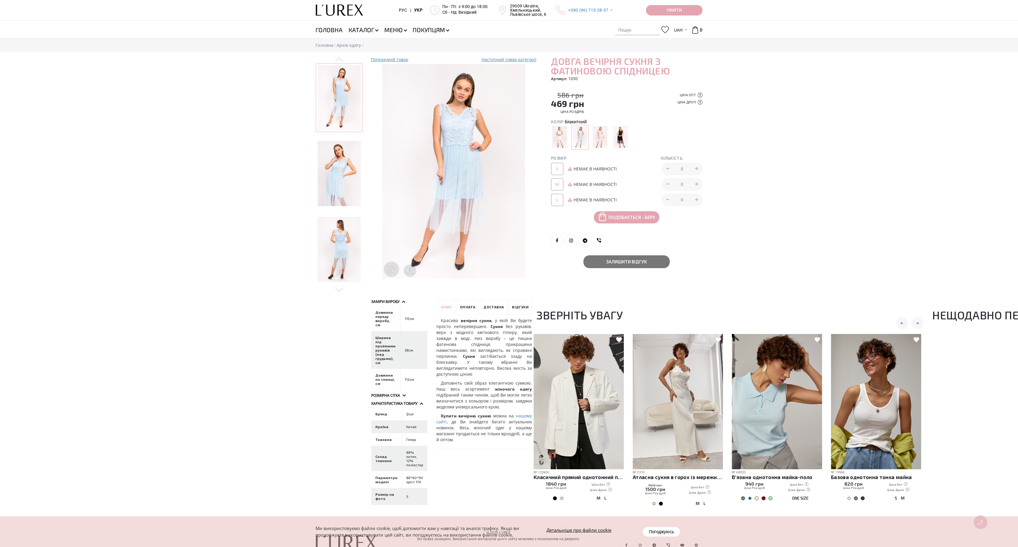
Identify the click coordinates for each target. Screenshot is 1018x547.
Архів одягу (349, 45)
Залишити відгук (626, 261)
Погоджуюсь (661, 531)
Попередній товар (389, 59)
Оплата (467, 307)
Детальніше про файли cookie (579, 530)
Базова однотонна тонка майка (874, 477)
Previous (339, 60)
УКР (418, 10)
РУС (403, 10)
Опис (446, 307)
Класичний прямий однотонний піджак (581, 477)
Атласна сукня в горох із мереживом (681, 477)
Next (339, 289)
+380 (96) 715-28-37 (588, 10)
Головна (324, 45)
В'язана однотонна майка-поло (775, 477)
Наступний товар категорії (509, 59)
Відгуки (520, 307)
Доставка (493, 307)
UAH (678, 30)
